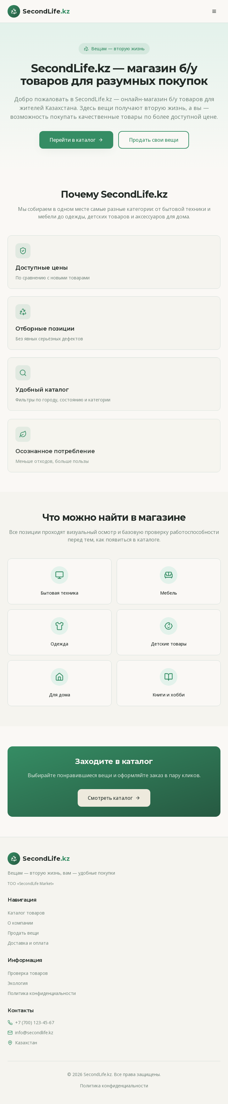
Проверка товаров (28, 973)
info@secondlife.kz (34, 1032)
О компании (20, 923)
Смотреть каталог (114, 797)
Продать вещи (23, 933)
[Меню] (214, 11)
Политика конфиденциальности (42, 993)
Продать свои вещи (153, 139)
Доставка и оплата (28, 943)
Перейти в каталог (76, 139)
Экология (18, 983)
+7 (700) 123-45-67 (34, 1022)
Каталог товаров (26, 913)
